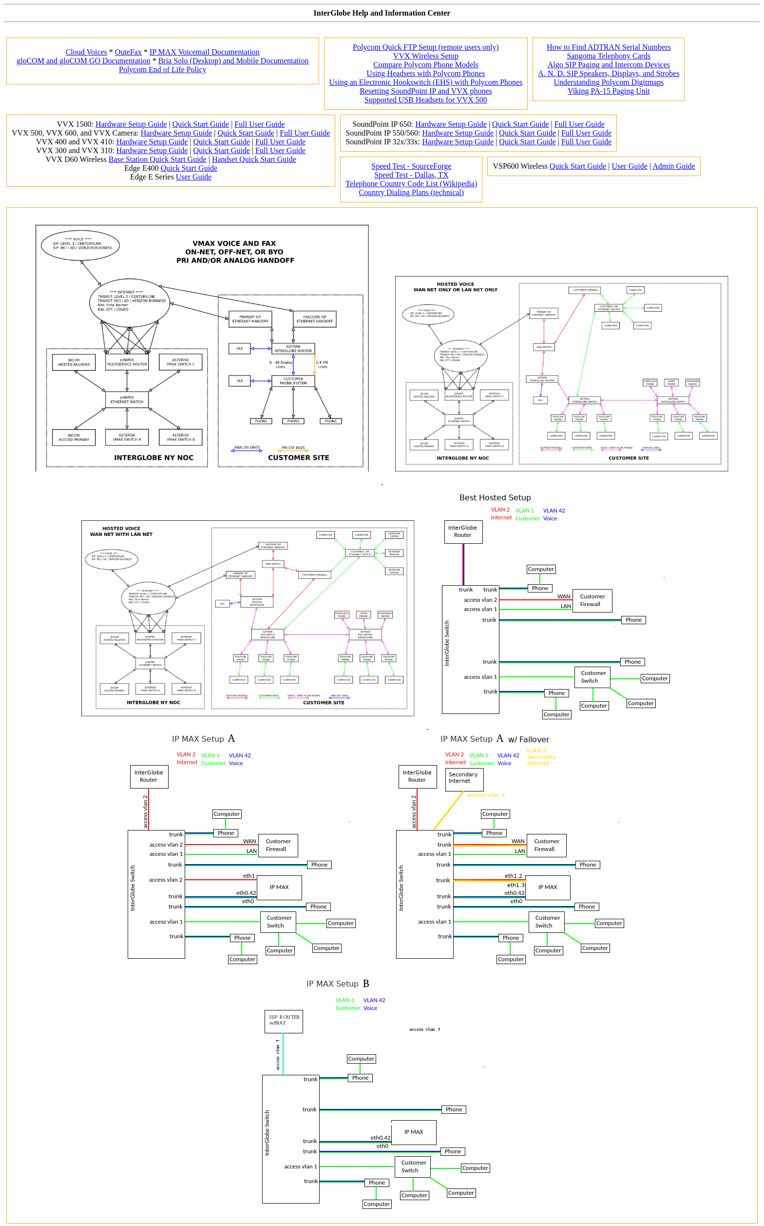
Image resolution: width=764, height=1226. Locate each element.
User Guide (193, 177)
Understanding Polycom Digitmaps (609, 82)
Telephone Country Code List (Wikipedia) (411, 183)
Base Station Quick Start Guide (158, 159)
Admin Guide (673, 166)
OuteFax (128, 52)
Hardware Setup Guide (131, 124)
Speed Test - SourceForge (411, 166)
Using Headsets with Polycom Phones (425, 73)
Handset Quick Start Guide (254, 159)
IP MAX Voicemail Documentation (205, 52)
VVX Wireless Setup (425, 56)
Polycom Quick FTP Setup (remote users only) (426, 47)
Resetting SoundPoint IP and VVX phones (426, 91)
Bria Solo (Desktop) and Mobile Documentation (233, 61)
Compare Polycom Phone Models (425, 64)
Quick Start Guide (200, 124)
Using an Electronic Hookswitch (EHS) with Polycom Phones (426, 82)
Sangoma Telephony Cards (608, 56)
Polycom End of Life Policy (163, 69)
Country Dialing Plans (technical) (411, 192)
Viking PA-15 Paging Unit (609, 91)
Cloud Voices (86, 52)
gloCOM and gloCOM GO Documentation (84, 61)
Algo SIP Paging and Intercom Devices (609, 64)
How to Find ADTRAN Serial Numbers (609, 47)
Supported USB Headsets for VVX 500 (425, 100)
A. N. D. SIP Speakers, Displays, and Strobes (608, 73)
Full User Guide (259, 124)
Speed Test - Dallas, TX (411, 175)
